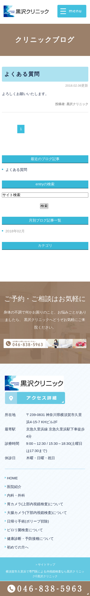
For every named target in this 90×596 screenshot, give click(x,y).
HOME (12, 478)
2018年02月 (15, 231)
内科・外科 (16, 495)
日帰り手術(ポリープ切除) (28, 521)
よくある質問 (22, 74)
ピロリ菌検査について (25, 530)
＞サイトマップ (45, 564)
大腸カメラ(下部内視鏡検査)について (37, 513)
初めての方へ (18, 547)
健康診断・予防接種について (30, 538)
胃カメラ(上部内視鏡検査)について (35, 504)
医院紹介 (14, 487)
